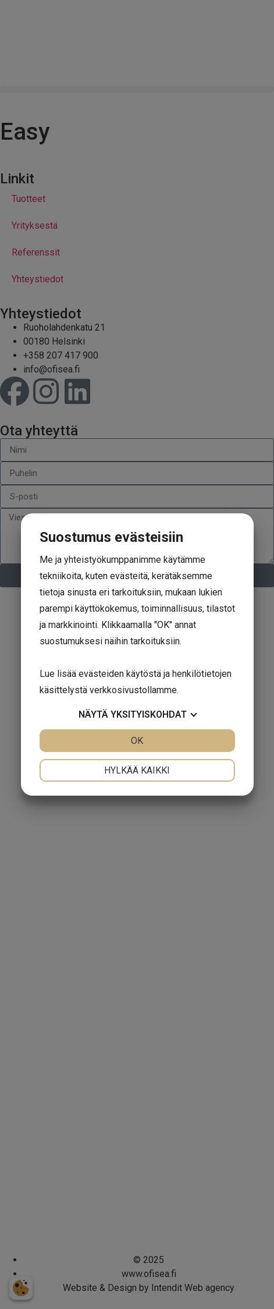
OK (137, 740)
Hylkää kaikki (137, 770)
